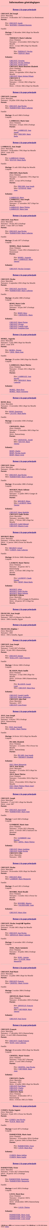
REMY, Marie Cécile (16, 455)
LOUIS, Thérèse (24, 1207)
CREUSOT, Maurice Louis (18, 526)
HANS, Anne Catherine (18, 1043)
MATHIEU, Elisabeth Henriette (21, 25)
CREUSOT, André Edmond (19, 524)
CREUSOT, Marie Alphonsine (20, 697)
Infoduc (7, 1226)
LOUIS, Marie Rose (25, 1148)
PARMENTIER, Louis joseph (19, 1219)
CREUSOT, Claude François (19, 1041)
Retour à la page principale (24, 9)
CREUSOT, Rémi (15, 877)
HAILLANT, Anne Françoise (20, 658)
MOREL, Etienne (15, 350)
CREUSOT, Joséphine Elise (19, 328)
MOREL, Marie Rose (16, 390)
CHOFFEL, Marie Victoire (19, 983)
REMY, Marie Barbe (25, 582)
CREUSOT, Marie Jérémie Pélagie (21, 76)
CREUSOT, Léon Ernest (17, 705)
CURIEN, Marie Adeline (18, 1155)
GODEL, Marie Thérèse (18, 729)
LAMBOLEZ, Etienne (17, 158)
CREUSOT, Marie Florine (18, 322)
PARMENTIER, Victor (26, 1146)
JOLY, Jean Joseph (15, 727)
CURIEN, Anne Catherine (19, 550)
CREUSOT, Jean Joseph (17, 810)
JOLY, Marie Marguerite (17, 764)
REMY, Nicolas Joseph (17, 453)
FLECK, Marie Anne (17, 1121)
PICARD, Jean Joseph (25, 755)
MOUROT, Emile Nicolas (18, 591)
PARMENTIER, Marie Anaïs (19, 1215)
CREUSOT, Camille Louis (18, 326)
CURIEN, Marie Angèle (17, 1157)
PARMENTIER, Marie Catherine (21, 108)
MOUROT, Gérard (15, 548)
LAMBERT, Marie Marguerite (20, 879)
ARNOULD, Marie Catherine (20, 935)
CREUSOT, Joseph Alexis (18, 64)
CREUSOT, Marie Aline (17, 912)
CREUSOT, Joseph (15, 23)
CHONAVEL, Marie (25, 315)
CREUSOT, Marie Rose (26, 688)
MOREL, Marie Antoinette (18, 391)
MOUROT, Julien (15, 589)
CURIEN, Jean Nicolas (17, 1120)
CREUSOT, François (16, 981)
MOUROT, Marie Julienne (18, 593)
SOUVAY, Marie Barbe (18, 160)
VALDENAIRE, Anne (26, 905)
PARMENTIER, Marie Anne (20, 812)
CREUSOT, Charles (16, 1088)
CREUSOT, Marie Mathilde (19, 512)
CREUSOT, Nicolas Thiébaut (19, 63)
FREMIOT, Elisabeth (25, 757)
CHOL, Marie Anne (17, 352)
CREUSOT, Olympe (16, 324)
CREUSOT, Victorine (16, 61)
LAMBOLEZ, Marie (16, 197)
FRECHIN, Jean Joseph (26, 186)
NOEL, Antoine (23, 957)
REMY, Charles (14, 451)
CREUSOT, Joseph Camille (19, 695)
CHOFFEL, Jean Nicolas (26, 1067)
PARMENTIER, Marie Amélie (20, 1217)
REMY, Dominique (16, 411)
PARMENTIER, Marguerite (19, 1181)
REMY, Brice (22, 313)
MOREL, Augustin (24, 257)
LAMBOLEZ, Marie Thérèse (19, 207)
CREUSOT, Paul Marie (17, 1086)
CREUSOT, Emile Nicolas (18, 851)
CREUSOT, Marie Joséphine (19, 849)
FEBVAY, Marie (24, 53)
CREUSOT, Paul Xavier (17, 1019)
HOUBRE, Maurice (25, 903)
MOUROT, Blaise (24, 501)
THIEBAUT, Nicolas (25, 51)
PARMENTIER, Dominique (19, 1179)
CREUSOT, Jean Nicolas (18, 106)
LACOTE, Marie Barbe (18, 413)
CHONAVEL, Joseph (25, 440)
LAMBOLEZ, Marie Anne (18, 209)
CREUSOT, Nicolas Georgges (19, 269)
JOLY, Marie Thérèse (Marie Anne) (21, 786)
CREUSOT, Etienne (16, 656)
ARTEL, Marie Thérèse (26, 842)
